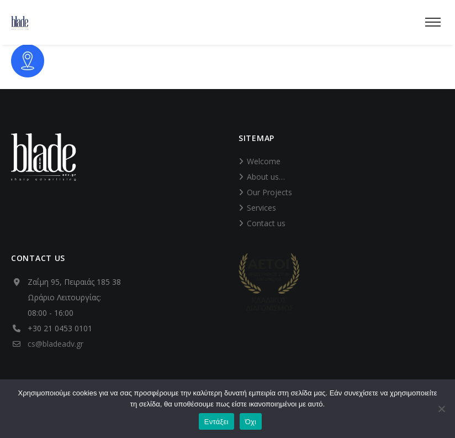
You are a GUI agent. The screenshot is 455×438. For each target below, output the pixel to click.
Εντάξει (216, 422)
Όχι (251, 422)
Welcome (264, 161)
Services (261, 207)
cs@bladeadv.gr (55, 343)
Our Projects (269, 192)
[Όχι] (441, 408)
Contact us (266, 223)
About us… (266, 176)
